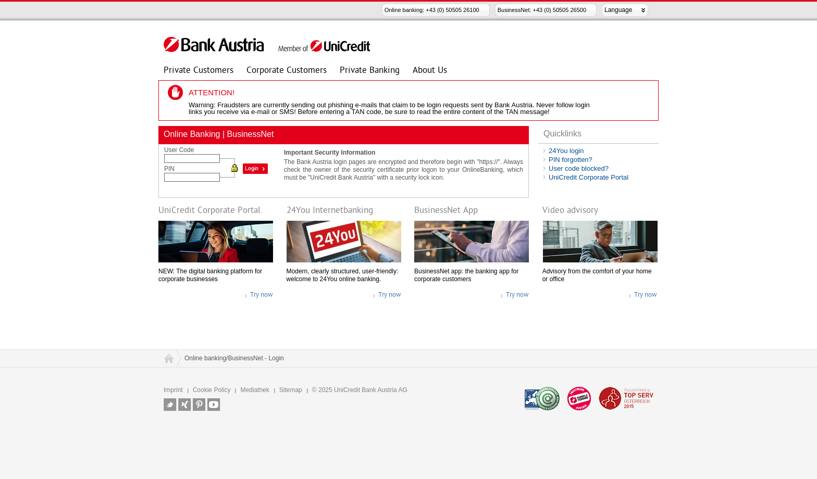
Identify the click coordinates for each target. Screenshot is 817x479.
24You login (566, 151)
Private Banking (370, 72)
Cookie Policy (212, 390)
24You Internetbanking (330, 211)
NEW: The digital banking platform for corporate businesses (210, 275)
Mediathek (254, 390)
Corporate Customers (286, 72)
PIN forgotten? (570, 159)
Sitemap (290, 390)
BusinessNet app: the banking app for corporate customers (466, 275)
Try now (261, 295)
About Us (430, 72)
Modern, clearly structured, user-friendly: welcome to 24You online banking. (343, 275)
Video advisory (570, 211)
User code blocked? (579, 168)
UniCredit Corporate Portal (588, 177)
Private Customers (198, 72)
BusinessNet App (446, 211)
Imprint (173, 390)
